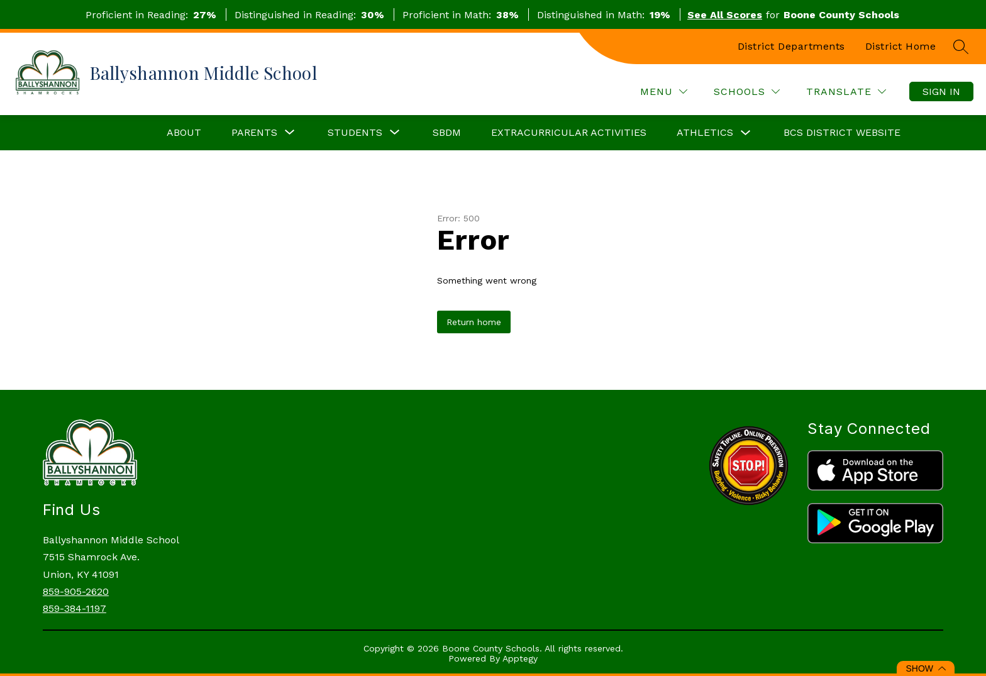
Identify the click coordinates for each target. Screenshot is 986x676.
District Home (900, 46)
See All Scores (724, 15)
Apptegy (520, 658)
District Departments (791, 46)
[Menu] (663, 91)
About (184, 132)
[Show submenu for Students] (355, 132)
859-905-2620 (76, 591)
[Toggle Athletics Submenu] (745, 133)
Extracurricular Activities (568, 132)
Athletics (705, 132)
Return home (473, 322)
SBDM (447, 132)
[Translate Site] (846, 91)
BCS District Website (842, 132)
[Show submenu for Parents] (254, 132)
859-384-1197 (74, 608)
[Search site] (960, 46)
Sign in (941, 91)
